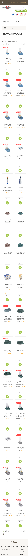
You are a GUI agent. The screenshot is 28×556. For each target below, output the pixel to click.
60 (5, 44)
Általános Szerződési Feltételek (9, 546)
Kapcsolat (3, 551)
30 (3, 44)
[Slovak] (13, 14)
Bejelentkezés (14, 2)
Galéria (22, 549)
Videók (22, 551)
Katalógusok (4, 554)
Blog (21, 554)
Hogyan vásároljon (6, 549)
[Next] (25, 44)
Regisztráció (23, 2)
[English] (25, 14)
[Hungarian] (21, 14)
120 (8, 44)
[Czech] (17, 14)
